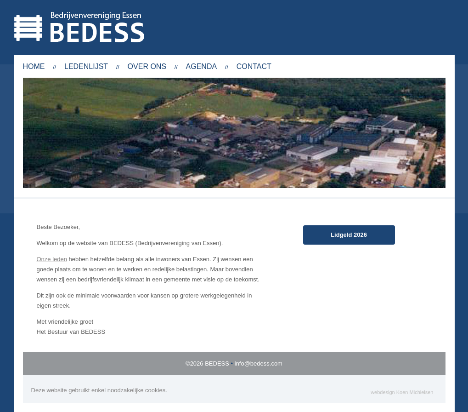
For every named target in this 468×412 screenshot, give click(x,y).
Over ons (147, 66)
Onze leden (52, 259)
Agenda (201, 66)
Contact (254, 66)
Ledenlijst (86, 66)
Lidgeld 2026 (349, 234)
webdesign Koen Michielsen (402, 392)
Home (34, 66)
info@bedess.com (258, 363)
